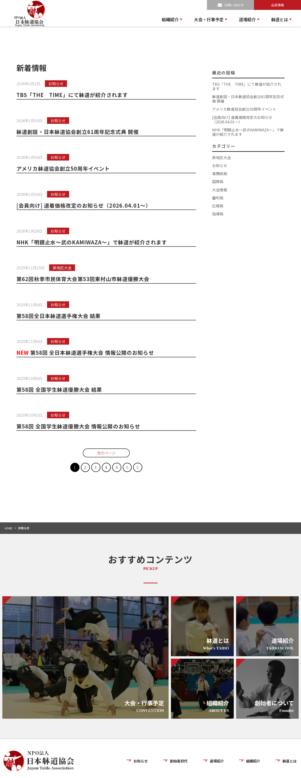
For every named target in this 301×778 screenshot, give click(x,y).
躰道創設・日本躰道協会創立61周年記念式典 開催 (78, 131)
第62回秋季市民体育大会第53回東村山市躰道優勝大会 (84, 278)
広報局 (217, 206)
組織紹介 (170, 19)
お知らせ (219, 165)
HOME (8, 528)
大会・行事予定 (209, 19)
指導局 (217, 214)
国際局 (217, 181)
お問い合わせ (234, 5)
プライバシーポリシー (254, 770)
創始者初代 (179, 747)
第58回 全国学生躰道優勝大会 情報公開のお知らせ (79, 426)
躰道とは (279, 19)
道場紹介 (247, 19)
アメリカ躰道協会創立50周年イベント (64, 168)
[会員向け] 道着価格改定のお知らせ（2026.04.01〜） (85, 205)
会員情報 (277, 5)
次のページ (106, 453)
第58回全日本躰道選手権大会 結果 (59, 315)
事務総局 (219, 173)
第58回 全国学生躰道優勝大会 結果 (60, 389)
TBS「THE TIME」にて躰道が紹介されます (73, 94)
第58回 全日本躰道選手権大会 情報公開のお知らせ (86, 352)
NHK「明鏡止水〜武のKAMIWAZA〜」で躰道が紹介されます (93, 242)
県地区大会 (221, 157)
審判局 (217, 198)
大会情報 (219, 190)
